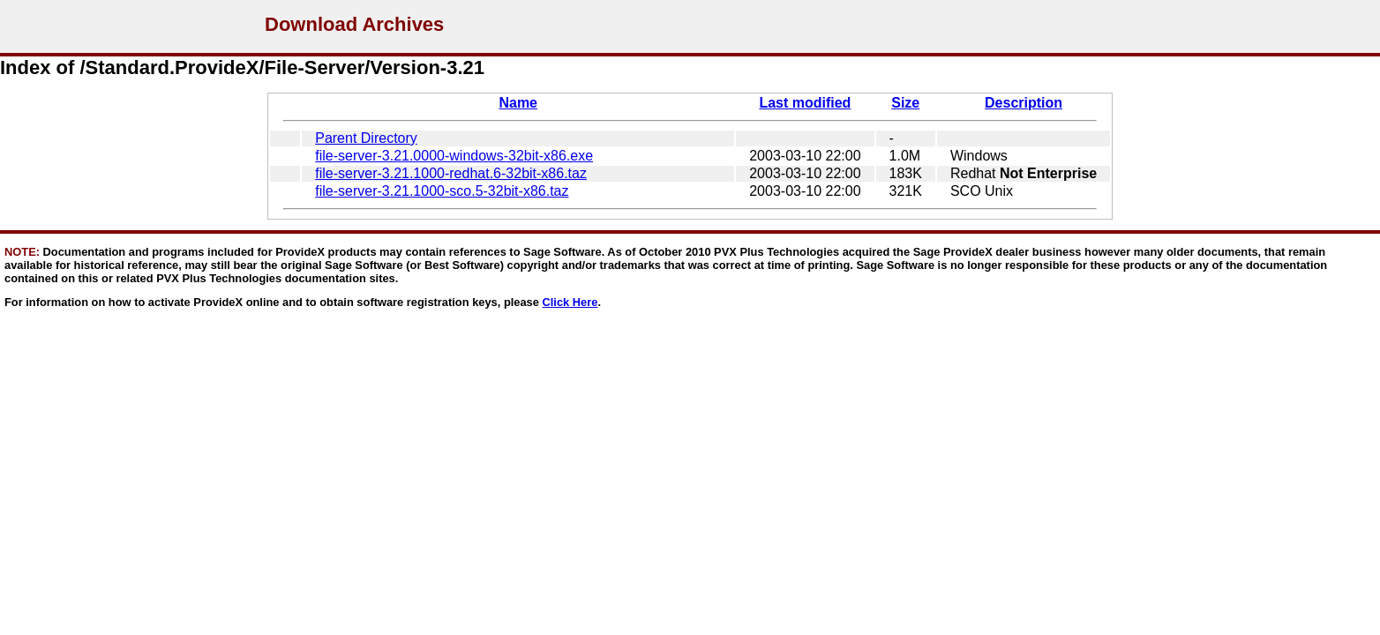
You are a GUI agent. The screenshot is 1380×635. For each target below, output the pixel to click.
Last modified (805, 102)
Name (518, 102)
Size (905, 102)
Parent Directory (366, 138)
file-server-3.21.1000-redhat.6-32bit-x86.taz (451, 173)
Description (1023, 102)
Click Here (570, 302)
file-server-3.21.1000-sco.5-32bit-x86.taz (441, 190)
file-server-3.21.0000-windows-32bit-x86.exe (454, 155)
